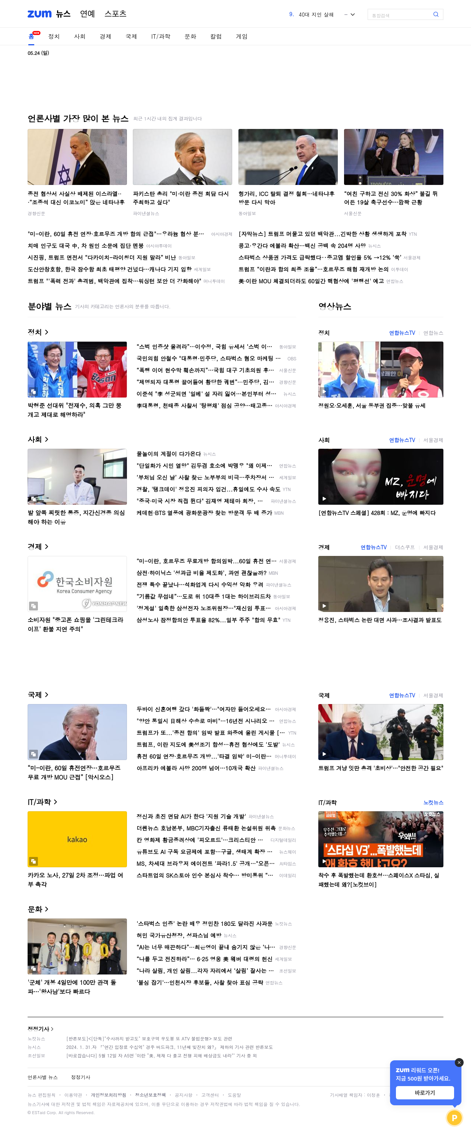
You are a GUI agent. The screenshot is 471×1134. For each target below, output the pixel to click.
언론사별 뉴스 (43, 1077)
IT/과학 (160, 36)
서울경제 (433, 440)
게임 (242, 36)
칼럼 (216, 36)
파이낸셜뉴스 (146, 213)
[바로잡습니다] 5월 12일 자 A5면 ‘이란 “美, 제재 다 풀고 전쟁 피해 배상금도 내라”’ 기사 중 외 (161, 1055)
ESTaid (38, 1112)
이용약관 (73, 1095)
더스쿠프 (405, 547)
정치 (54, 36)
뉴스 (63, 14)
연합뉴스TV (402, 332)
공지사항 (183, 1095)
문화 (190, 36)
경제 (105, 36)
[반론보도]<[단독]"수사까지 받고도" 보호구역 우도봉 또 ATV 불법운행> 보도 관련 (149, 1038)
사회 (80, 36)
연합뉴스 (433, 332)
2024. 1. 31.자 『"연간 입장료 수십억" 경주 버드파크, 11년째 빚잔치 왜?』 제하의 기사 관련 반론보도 (169, 1047)
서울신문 (353, 213)
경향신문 (36, 213)
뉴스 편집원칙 (42, 1095)
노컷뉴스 (433, 802)
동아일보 (247, 213)
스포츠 (116, 14)
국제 (131, 36)
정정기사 (38, 1029)
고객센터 (210, 1095)
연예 (87, 14)
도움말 (234, 1095)
